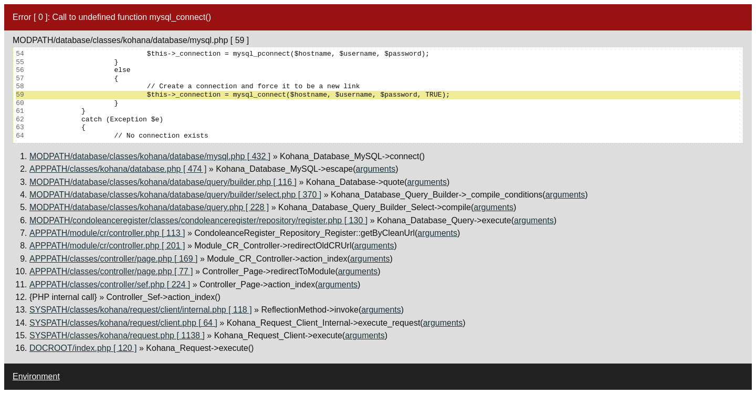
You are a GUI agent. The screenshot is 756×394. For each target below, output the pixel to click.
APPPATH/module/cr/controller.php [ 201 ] (107, 245)
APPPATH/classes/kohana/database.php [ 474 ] (117, 168)
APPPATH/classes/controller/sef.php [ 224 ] (109, 284)
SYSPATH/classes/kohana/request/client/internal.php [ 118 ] (140, 309)
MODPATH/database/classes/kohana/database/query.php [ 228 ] (149, 207)
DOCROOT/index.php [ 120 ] (83, 348)
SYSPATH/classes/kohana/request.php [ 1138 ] (117, 335)
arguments (376, 168)
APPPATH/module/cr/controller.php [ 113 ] (107, 233)
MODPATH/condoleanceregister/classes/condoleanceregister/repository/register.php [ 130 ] (198, 220)
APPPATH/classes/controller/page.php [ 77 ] (111, 271)
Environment (36, 376)
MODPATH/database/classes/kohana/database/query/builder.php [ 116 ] (163, 182)
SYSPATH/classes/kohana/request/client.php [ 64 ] (123, 322)
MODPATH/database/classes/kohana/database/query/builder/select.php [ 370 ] (175, 194)
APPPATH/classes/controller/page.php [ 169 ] (113, 258)
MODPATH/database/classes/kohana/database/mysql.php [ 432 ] (149, 156)
